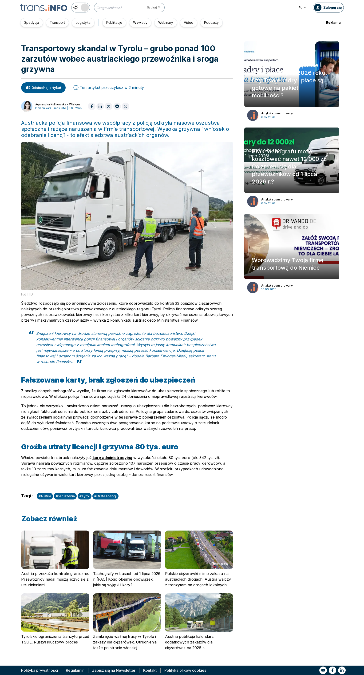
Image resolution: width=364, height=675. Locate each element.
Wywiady (140, 22)
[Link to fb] (332, 670)
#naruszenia (65, 496)
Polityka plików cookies (185, 670)
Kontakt (150, 670)
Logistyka (83, 22)
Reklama (333, 22)
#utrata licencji (105, 496)
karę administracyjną (112, 457)
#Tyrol (84, 496)
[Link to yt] (323, 670)
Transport (57, 22)
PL (302, 7)
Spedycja (31, 22)
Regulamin (75, 670)
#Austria (45, 496)
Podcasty (211, 22)
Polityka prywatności (39, 670)
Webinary (165, 22)
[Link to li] (342, 670)
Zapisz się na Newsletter (113, 670)
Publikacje (114, 22)
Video (188, 22)
